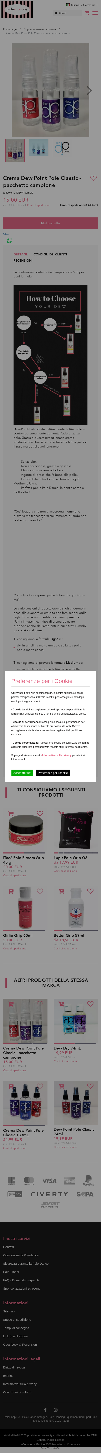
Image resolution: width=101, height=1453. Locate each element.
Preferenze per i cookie (53, 772)
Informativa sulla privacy (56, 755)
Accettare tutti (22, 772)
